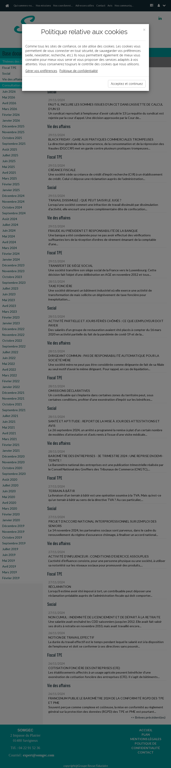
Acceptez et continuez (127, 84)
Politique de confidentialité (78, 71)
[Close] (144, 29)
